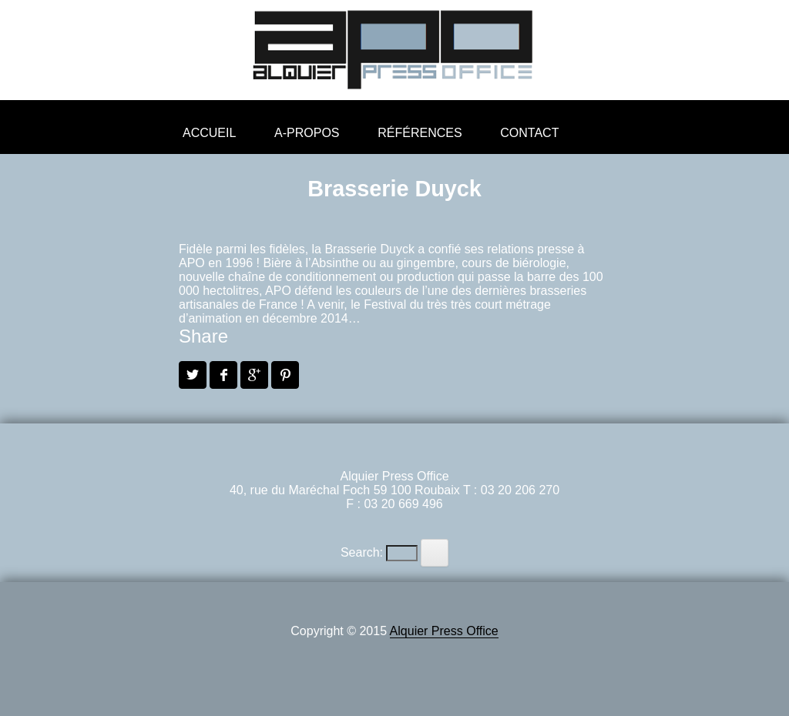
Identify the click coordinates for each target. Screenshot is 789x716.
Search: (362, 552)
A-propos (306, 132)
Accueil (209, 132)
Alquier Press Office (444, 630)
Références (420, 132)
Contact (529, 132)
